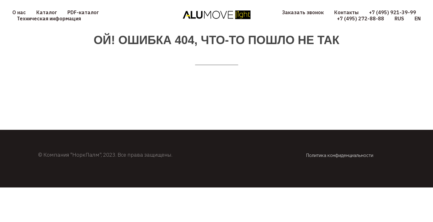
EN (418, 18)
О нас (19, 12)
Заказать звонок (303, 12)
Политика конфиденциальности (339, 155)
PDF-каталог (83, 12)
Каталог (46, 12)
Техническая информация (49, 18)
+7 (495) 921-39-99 (392, 12)
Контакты (346, 12)
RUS (399, 18)
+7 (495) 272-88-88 (360, 18)
